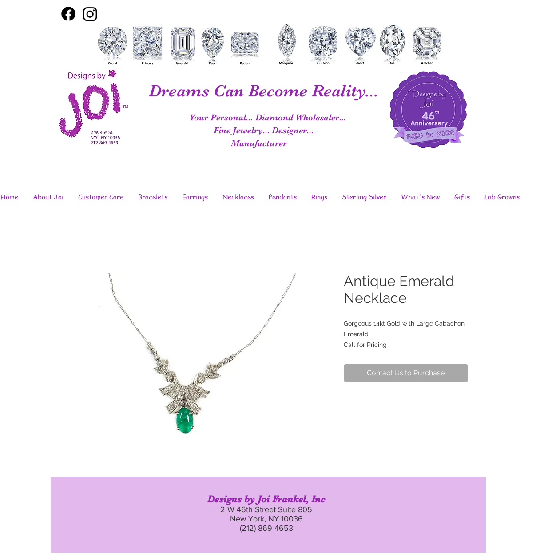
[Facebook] (68, 13)
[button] (48, 197)
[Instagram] (90, 13)
